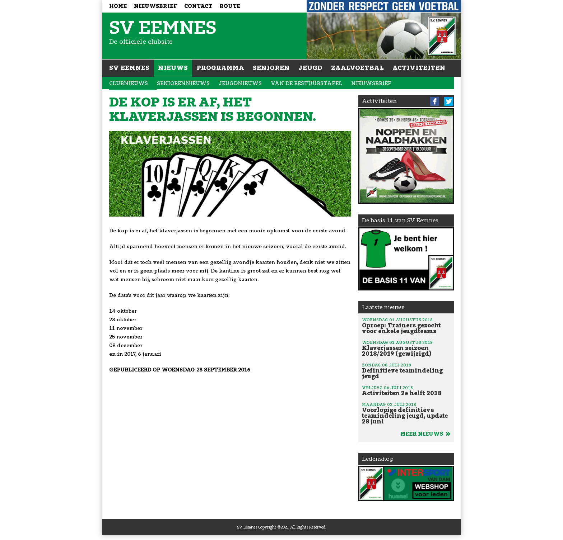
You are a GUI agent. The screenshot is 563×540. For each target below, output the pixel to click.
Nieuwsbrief (155, 6)
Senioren (271, 68)
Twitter (448, 101)
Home (118, 6)
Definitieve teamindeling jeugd (406, 370)
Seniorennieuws (183, 83)
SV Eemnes (129, 68)
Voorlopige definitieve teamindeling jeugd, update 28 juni (406, 413)
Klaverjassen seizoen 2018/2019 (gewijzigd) (406, 348)
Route (229, 6)
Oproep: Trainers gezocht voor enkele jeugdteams (406, 325)
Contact (198, 6)
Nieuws (173, 68)
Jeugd (310, 68)
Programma (220, 68)
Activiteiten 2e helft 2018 (406, 390)
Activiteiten (419, 68)
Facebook (434, 101)
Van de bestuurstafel (306, 83)
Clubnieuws (128, 83)
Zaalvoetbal (357, 68)
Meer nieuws (425, 434)
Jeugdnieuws (240, 83)
